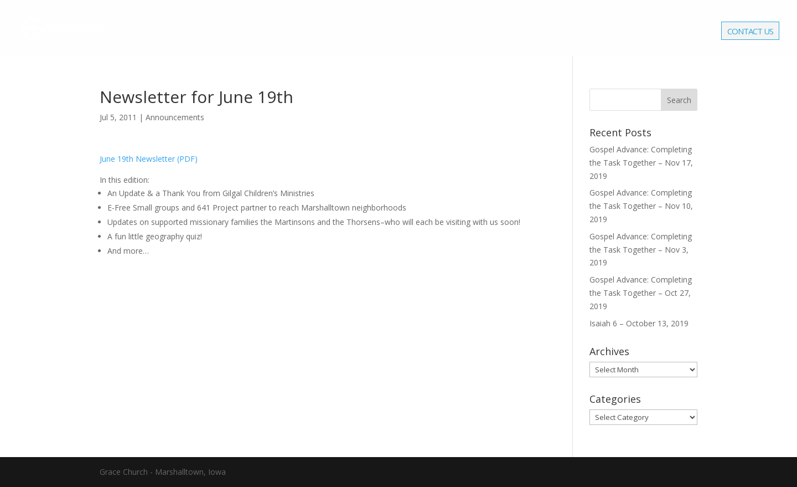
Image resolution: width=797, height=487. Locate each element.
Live (668, 32)
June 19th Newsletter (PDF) (149, 158)
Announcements (175, 117)
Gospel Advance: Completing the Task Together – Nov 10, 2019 (641, 205)
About (454, 32)
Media (623, 32)
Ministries (513, 32)
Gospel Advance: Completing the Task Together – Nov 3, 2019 (640, 249)
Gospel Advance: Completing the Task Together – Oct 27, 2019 (640, 292)
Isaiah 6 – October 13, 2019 (639, 323)
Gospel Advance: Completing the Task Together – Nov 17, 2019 (641, 162)
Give (698, 32)
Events (573, 32)
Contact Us (750, 32)
